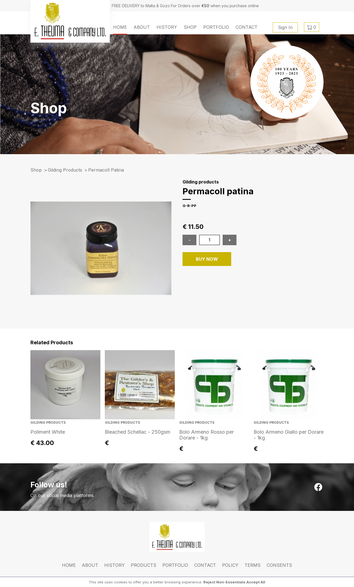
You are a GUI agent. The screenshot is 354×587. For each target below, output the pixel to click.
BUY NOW (207, 259)
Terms (252, 565)
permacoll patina (106, 170)
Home (120, 27)
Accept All (255, 582)
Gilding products (65, 170)
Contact (246, 27)
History (167, 27)
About (142, 27)
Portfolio (216, 27)
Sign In (285, 27)
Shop (190, 27)
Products (143, 565)
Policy (230, 565)
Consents (279, 565)
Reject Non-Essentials (224, 582)
